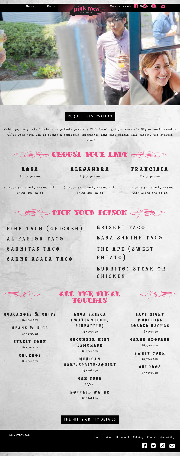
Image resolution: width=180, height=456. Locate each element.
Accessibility (167, 437)
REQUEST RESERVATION (90, 116)
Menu (51, 6)
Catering (138, 437)
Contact (151, 437)
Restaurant (120, 6)
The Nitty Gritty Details (90, 419)
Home (30, 6)
